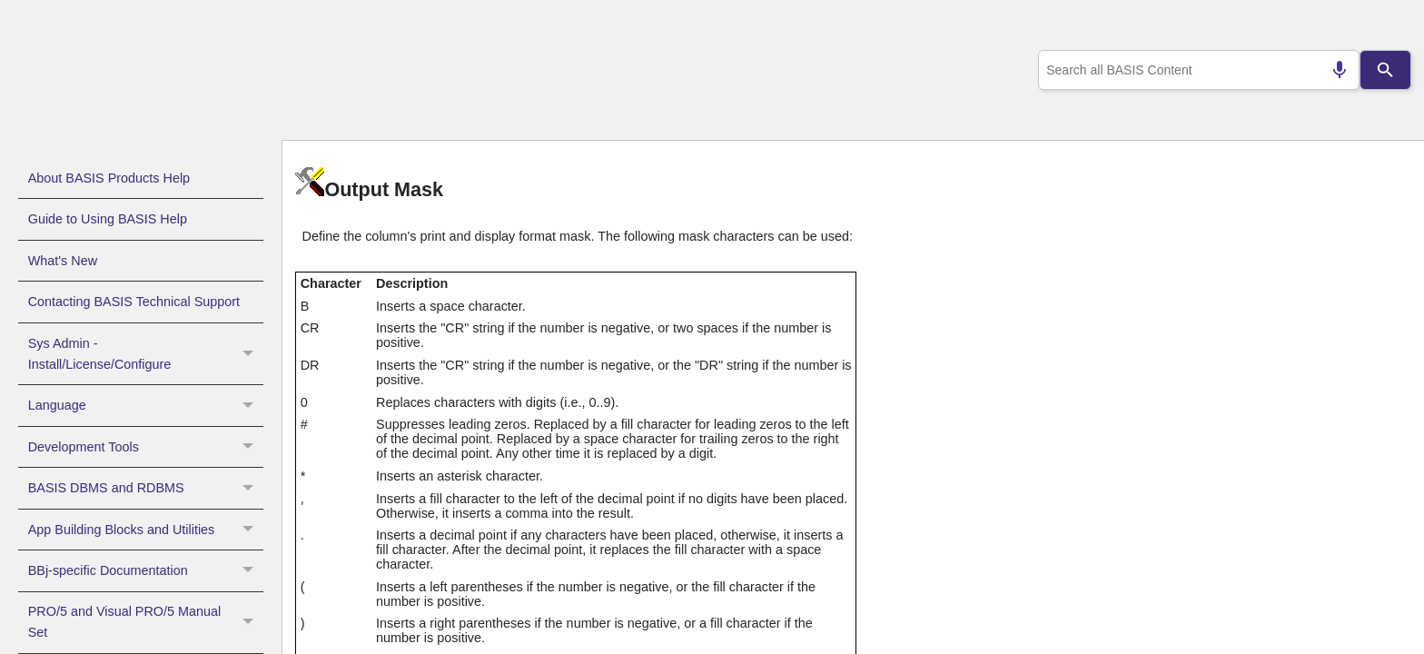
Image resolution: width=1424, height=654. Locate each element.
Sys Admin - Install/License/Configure (145, 354)
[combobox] (1195, 70)
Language (145, 405)
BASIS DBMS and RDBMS (145, 488)
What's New (62, 260)
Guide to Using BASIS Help (107, 219)
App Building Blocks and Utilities (145, 530)
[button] (250, 354)
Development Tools (145, 447)
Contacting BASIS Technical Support (134, 301)
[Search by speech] (1332, 69)
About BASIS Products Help (109, 178)
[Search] (1385, 70)
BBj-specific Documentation (145, 570)
